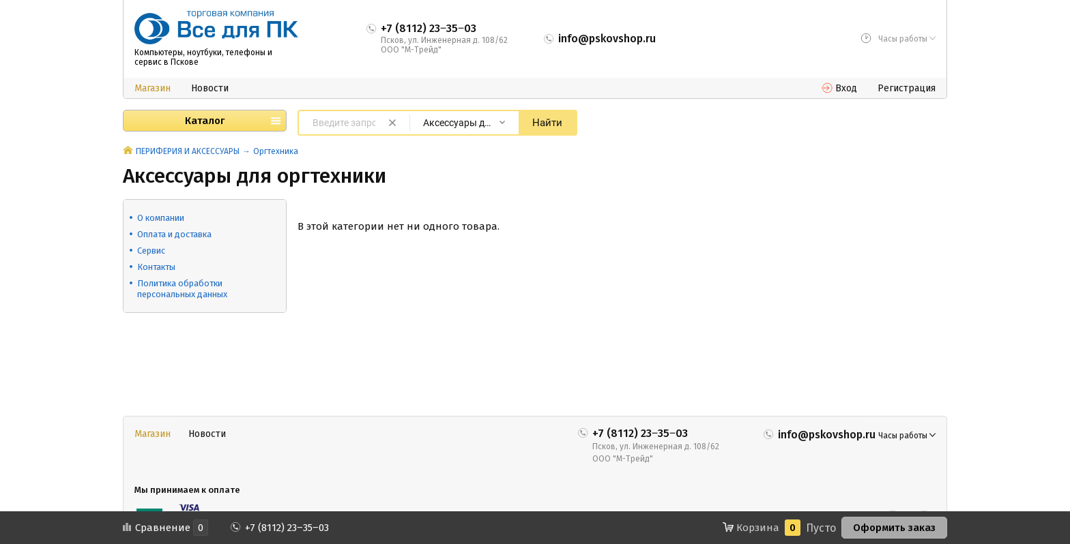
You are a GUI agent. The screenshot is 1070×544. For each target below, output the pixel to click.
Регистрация (907, 88)
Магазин (152, 88)
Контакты (156, 267)
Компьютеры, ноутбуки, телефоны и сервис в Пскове (203, 57)
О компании (160, 218)
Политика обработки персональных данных (182, 288)
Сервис (151, 250)
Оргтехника (275, 151)
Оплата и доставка (174, 234)
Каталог (205, 121)
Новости (210, 88)
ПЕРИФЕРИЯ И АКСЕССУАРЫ (188, 151)
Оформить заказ (894, 528)
